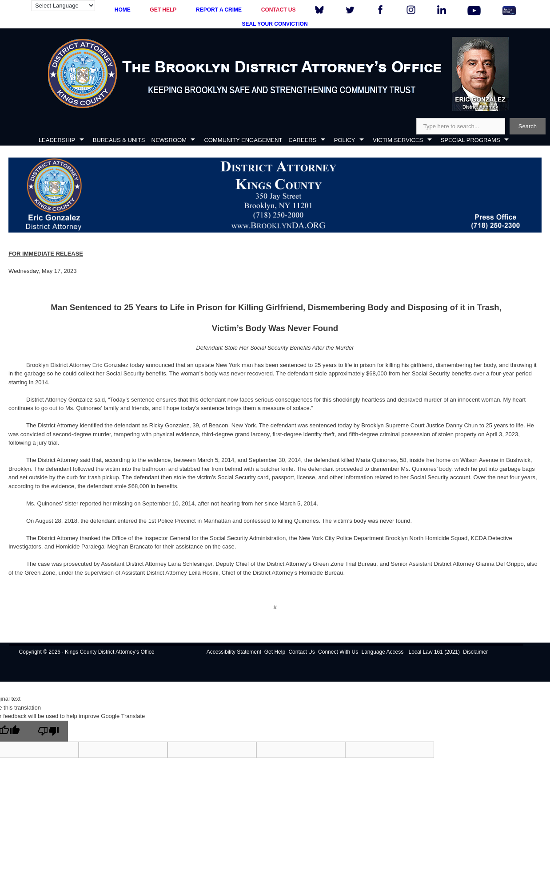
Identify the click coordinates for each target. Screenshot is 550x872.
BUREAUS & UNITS (119, 140)
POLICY (344, 140)
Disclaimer (475, 652)
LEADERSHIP (57, 140)
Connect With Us (338, 652)
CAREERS (302, 140)
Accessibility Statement (234, 652)
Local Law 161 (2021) (434, 652)
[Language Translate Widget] (63, 5)
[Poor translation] (48, 731)
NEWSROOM (169, 140)
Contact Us (301, 652)
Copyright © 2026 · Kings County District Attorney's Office (86, 652)
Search (527, 126)
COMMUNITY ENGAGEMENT (243, 140)
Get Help (274, 652)
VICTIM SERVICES (398, 140)
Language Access (382, 652)
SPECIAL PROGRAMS (470, 140)
